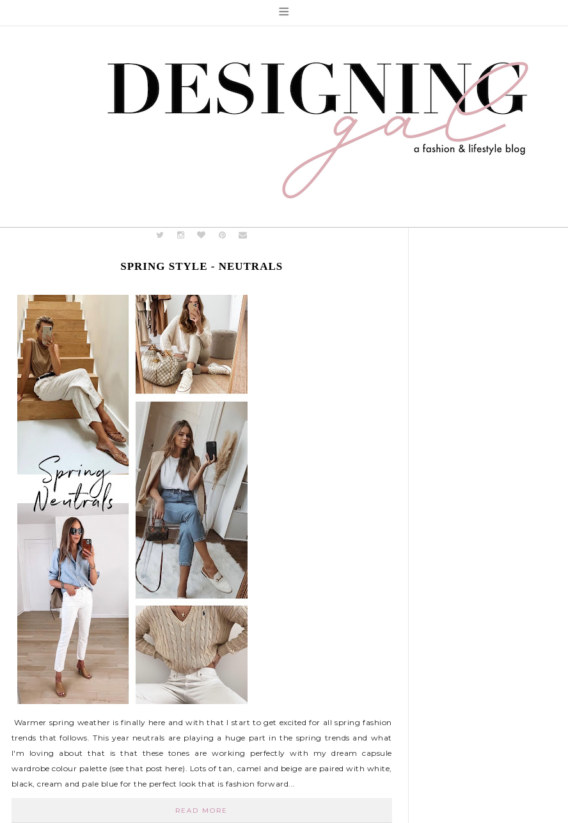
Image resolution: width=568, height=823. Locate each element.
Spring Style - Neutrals (201, 266)
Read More (201, 810)
